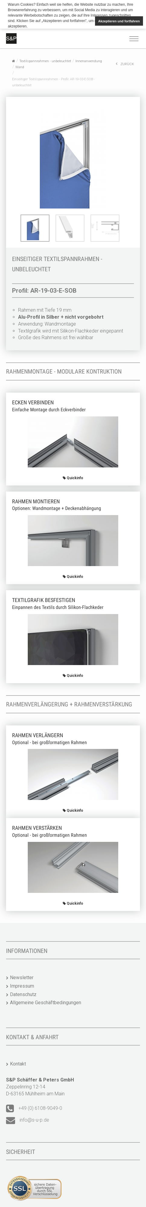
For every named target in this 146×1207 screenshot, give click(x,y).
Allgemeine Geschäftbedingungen (45, 1002)
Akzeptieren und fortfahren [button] (119, 21)
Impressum (22, 985)
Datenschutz (23, 994)
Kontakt (18, 1063)
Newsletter (21, 977)
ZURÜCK (125, 63)
